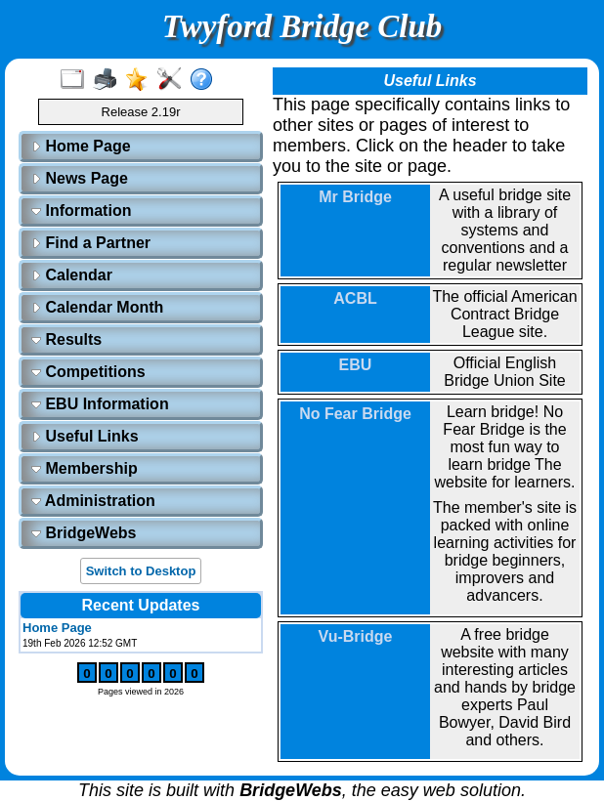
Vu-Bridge (356, 636)
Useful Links (85, 436)
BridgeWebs (84, 533)
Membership (84, 468)
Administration (93, 500)
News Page (79, 178)
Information (81, 210)
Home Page (81, 146)
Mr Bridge (355, 197)
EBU (355, 365)
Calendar (71, 275)
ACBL (354, 298)
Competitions (88, 371)
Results (66, 339)
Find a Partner (91, 242)
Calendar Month (97, 307)
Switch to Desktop (141, 571)
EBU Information (100, 404)
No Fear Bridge (355, 413)
